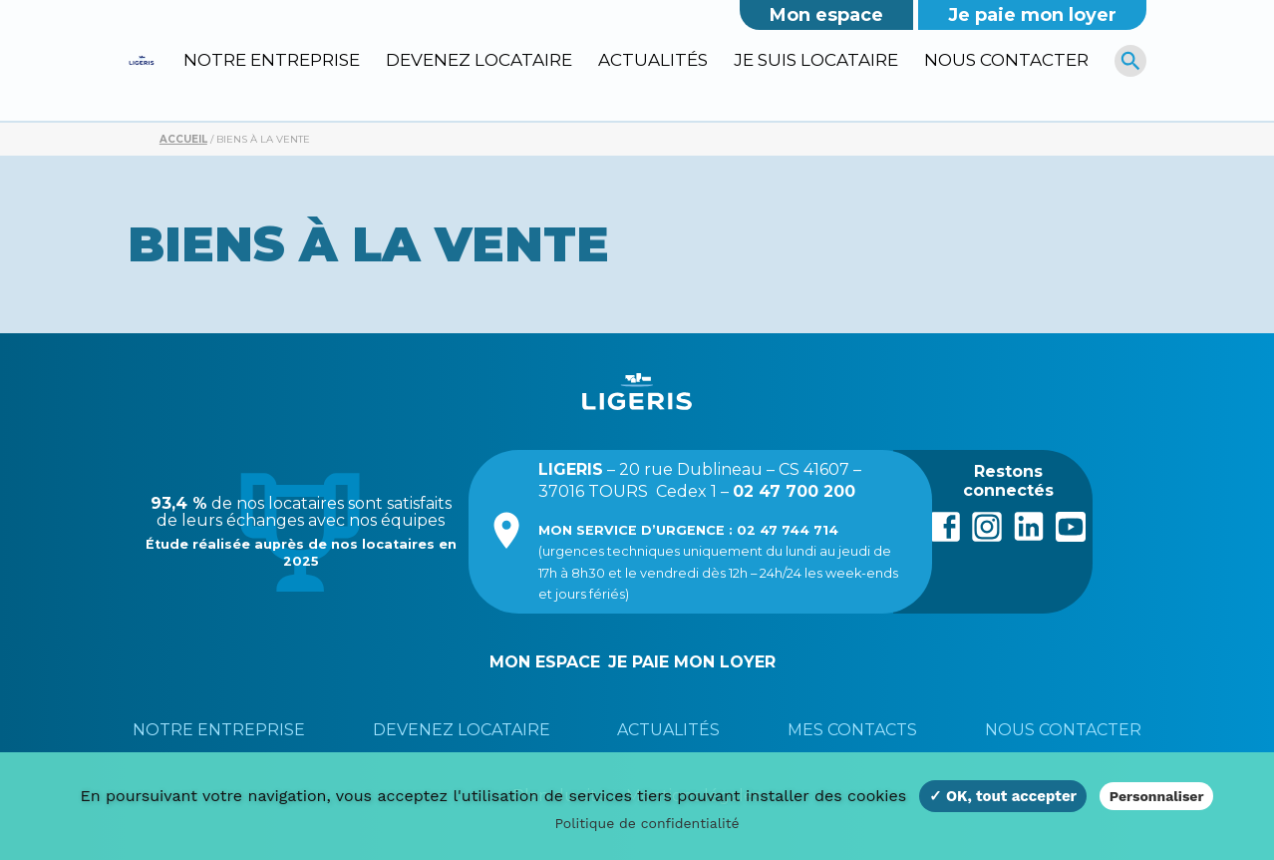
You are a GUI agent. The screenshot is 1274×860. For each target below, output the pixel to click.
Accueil (183, 139)
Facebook (945, 525)
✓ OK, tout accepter (1003, 796)
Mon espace (826, 15)
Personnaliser (1157, 796)
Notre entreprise (271, 60)
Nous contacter (1006, 60)
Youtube (1071, 525)
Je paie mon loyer (1032, 15)
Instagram (987, 525)
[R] (1130, 60)
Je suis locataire (816, 60)
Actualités (653, 60)
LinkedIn (1029, 525)
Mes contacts (852, 729)
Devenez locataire (479, 60)
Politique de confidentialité (646, 823)
